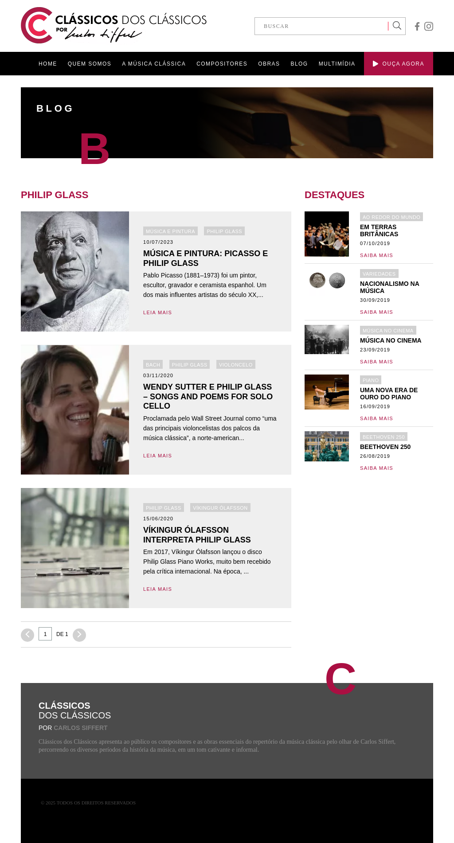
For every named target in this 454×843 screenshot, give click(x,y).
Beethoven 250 (384, 437)
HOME (48, 64)
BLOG (299, 64)
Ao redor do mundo (391, 217)
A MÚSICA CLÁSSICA (154, 64)
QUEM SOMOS (89, 64)
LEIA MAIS (157, 312)
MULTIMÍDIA (337, 64)
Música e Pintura (170, 231)
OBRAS (269, 64)
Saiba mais (376, 255)
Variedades (379, 274)
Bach (153, 364)
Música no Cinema (388, 330)
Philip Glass (224, 231)
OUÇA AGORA (398, 64)
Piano (371, 380)
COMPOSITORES (221, 64)
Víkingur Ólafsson (220, 508)
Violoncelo (236, 364)
